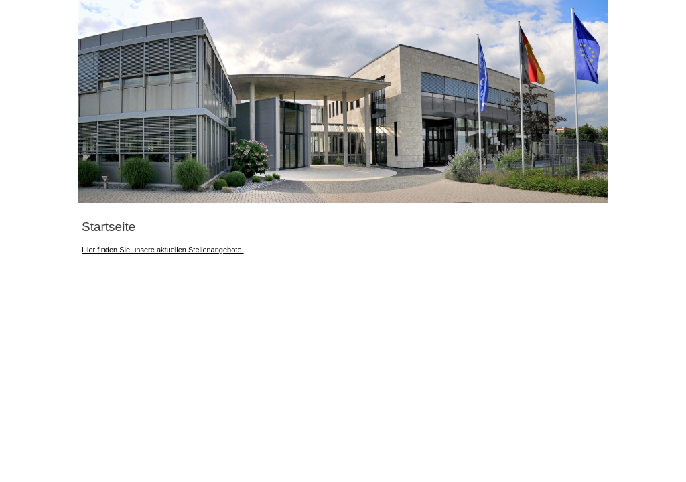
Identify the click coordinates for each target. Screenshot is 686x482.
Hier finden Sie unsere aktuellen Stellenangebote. (163, 250)
